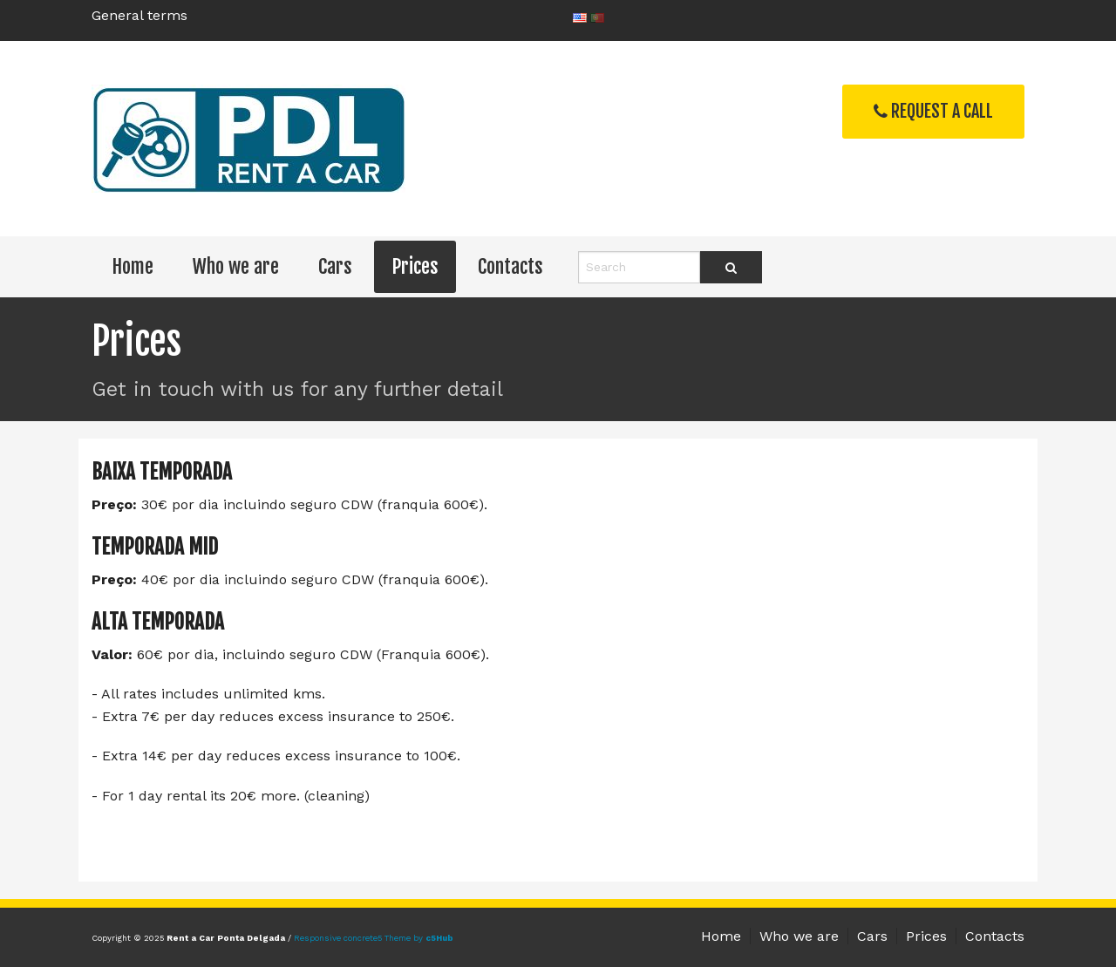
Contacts (510, 266)
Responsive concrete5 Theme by (373, 938)
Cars (335, 266)
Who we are (236, 266)
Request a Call (933, 111)
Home (132, 266)
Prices (415, 266)
